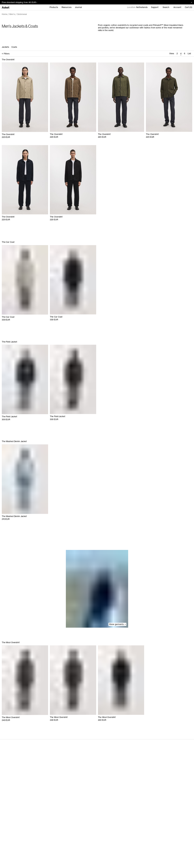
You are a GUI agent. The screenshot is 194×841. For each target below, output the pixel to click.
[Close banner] (190, 2)
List (189, 53)
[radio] (177, 53)
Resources (66, 7)
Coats (14, 47)
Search (166, 7)
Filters (5, 53)
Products (54, 7)
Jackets (5, 47)
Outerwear (22, 14)
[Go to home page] (5, 7)
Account (177, 7)
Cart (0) (188, 7)
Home (4, 14)
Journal (78, 7)
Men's (12, 14)
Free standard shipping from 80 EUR (19, 2)
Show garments (117, 624)
